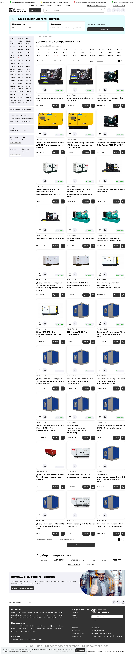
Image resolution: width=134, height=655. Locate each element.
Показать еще (81, 545)
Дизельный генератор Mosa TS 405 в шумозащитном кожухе (50, 477)
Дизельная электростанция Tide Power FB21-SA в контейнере (81, 381)
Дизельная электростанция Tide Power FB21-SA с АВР (111, 144)
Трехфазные (26, 109)
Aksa (23, 140)
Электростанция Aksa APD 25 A (49, 99)
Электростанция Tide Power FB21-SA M (81, 525)
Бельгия (13, 152)
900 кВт (36, 618)
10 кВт (19, 612)
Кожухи (13, 128)
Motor (38, 626)
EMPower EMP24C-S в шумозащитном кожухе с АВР (79, 285)
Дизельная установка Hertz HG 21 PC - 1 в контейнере (111, 525)
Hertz (43, 626)
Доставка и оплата (78, 633)
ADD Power (14, 137)
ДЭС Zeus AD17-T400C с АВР (50, 239)
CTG (34, 631)
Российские (74, 565)
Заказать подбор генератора (22, 589)
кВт (12, 38)
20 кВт (30, 612)
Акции (42, 5)
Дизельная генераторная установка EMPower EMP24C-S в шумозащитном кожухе (50, 286)
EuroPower (58, 629)
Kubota (13, 629)
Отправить (94, 620)
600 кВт (14, 618)
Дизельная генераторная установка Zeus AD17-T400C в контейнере (50, 381)
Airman (12, 140)
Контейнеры (26, 128)
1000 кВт (43, 618)
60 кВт (55, 612)
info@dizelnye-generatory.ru (96, 5)
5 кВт (13, 612)
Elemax (62, 626)
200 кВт (40, 615)
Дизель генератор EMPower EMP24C (81, 240)
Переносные (15, 118)
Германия (25, 152)
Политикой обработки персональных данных (20, 651)
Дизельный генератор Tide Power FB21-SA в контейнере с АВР (50, 428)
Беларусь (25, 149)
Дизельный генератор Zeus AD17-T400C (111, 190)
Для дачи (59, 560)
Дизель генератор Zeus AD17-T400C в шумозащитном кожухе (109, 285)
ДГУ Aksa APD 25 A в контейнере (77, 333)
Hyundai (14, 631)
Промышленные (27, 118)
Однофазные (15, 109)
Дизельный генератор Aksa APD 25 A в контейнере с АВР (111, 334)
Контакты (67, 5)
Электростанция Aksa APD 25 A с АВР (80, 99)
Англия (13, 149)
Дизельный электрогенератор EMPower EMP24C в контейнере (76, 429)
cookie (4, 651)
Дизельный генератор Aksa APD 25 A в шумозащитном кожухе (50, 145)
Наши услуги (76, 636)
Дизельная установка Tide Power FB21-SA (110, 99)
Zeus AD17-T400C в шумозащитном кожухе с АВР (49, 334)
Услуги (49, 5)
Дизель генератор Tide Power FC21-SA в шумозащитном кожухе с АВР (79, 193)
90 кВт (20, 615)
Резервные (25, 116)
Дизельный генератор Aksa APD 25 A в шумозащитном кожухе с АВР (80, 145)
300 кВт (47, 615)
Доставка (58, 5)
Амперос (28, 631)
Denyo (21, 631)
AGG (23, 137)
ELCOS (26, 626)
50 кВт (49, 612)
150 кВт (33, 615)
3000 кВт (59, 618)
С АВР (24, 130)
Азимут (117, 560)
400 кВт (55, 615)
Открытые (14, 130)
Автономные (15, 116)
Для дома (44, 560)
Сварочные (14, 121)
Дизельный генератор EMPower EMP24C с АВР (109, 240)
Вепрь (104, 560)
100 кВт (26, 615)
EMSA (32, 626)
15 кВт (25, 612)
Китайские (90, 565)
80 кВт (13, 615)
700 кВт (21, 618)
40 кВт (43, 612)
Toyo (19, 629)
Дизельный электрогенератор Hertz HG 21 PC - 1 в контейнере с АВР (111, 478)
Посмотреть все (15, 142)
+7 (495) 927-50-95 (119, 5)
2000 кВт (51, 618)
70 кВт (62, 612)
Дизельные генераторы (42, 36)
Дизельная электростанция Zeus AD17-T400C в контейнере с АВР (111, 381)
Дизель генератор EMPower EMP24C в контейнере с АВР (111, 428)
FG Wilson (37, 629)
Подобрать (105, 29)
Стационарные (26, 121)
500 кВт (62, 615)
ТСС (93, 560)
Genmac (14, 626)
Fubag (30, 629)
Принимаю (80, 650)
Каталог (34, 10)
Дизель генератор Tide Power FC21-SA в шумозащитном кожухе (48, 191)
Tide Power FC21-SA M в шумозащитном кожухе (78, 476)
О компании (33, 5)
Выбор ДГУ (76, 612)
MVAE (49, 626)
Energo (55, 626)
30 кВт (37, 612)
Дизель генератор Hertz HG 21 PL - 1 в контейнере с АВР (50, 526)
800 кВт (28, 618)
